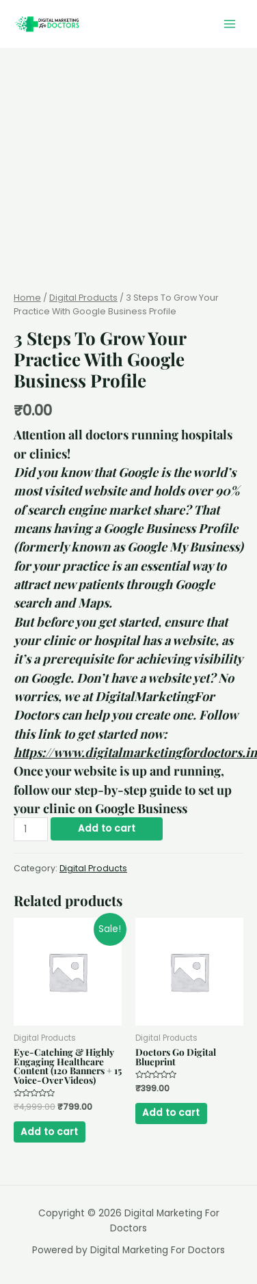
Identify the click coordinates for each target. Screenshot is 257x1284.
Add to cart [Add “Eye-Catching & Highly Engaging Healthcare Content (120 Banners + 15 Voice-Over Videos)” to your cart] (49, 1131)
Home (27, 297)
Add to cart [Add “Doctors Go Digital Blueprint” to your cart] (171, 1112)
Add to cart (106, 828)
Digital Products (83, 297)
